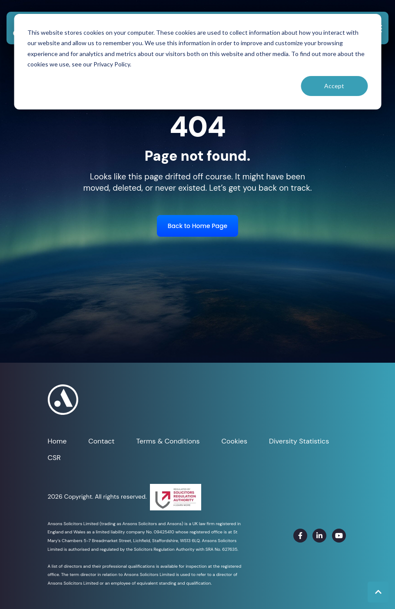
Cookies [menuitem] (234, 441)
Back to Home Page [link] (197, 226)
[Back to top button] (378, 592)
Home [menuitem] (57, 441)
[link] (300, 536)
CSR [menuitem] (54, 457)
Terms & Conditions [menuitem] (168, 441)
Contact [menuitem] (101, 441)
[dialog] (197, 61)
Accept (334, 85)
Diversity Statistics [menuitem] (299, 441)
